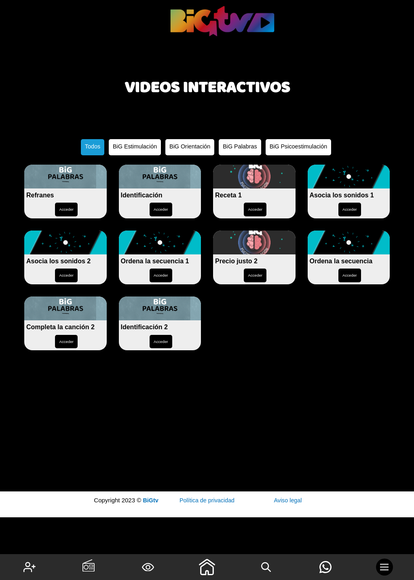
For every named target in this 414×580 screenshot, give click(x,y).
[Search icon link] (266, 567)
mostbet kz (409, 22)
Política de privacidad (207, 500)
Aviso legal (287, 500)
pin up (411, 22)
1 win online (407, 21)
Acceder (66, 256)
